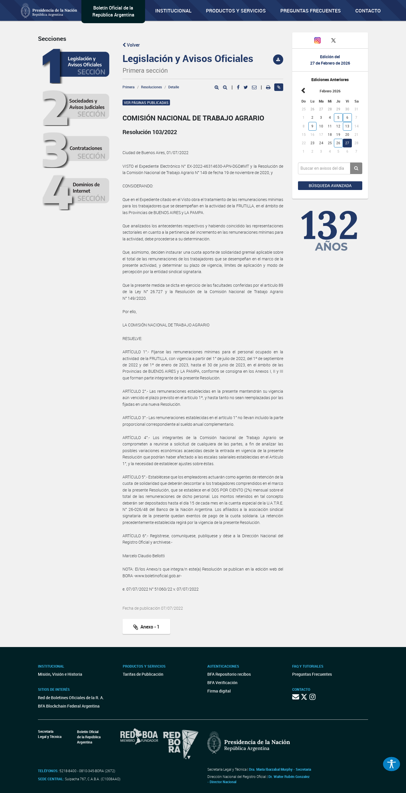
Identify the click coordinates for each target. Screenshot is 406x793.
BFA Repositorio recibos (229, 674)
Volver (131, 45)
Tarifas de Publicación (143, 674)
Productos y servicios (236, 10)
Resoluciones (151, 87)
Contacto (368, 10)
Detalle (173, 87)
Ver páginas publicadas (146, 102)
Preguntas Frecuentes (310, 10)
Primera (128, 87)
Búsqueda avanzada (330, 185)
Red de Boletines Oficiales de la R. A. (71, 697)
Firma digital (219, 691)
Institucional (173, 10)
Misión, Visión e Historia (60, 674)
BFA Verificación (222, 682)
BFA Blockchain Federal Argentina (69, 706)
